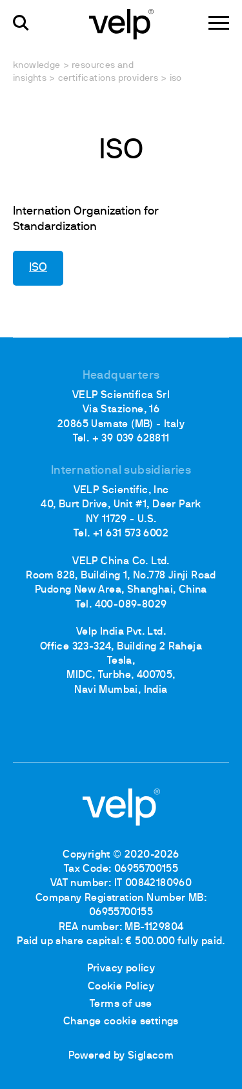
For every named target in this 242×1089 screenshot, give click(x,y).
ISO (38, 267)
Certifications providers (108, 78)
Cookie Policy (121, 986)
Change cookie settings (121, 1021)
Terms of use (121, 1004)
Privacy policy (121, 968)
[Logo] (121, 23)
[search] (21, 23)
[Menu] (218, 23)
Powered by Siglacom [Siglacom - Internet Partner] (121, 1056)
